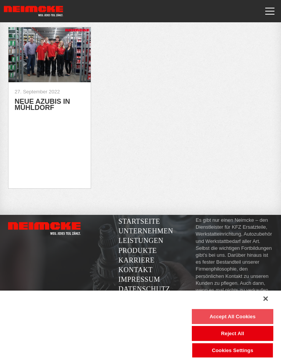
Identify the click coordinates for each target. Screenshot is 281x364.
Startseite (139, 221)
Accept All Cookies (233, 316)
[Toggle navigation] (270, 11)
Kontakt (135, 270)
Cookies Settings (232, 350)
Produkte (137, 250)
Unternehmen (145, 231)
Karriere (136, 260)
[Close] (265, 298)
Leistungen (140, 240)
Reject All (232, 333)
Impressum (139, 279)
